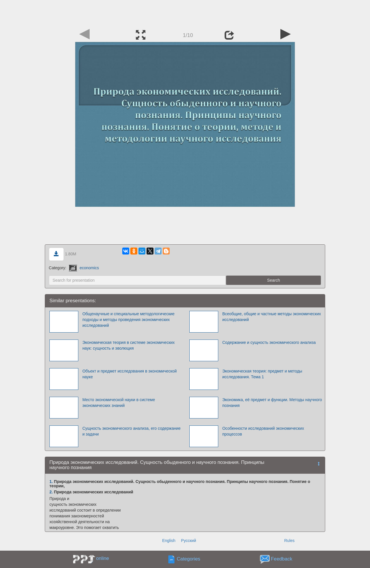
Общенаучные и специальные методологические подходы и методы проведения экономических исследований (128, 319)
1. (51, 481)
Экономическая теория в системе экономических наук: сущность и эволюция (128, 345)
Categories (188, 559)
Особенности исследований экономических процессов (263, 431)
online (102, 558)
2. (51, 492)
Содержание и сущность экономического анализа (269, 342)
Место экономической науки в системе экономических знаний (118, 402)
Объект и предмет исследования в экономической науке (129, 374)
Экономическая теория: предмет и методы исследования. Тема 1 (262, 374)
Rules (289, 540)
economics (84, 267)
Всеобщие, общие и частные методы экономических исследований (271, 316)
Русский (188, 540)
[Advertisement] (185, 13)
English (168, 540)
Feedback (281, 559)
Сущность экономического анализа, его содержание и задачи (131, 431)
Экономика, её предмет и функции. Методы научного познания (272, 402)
